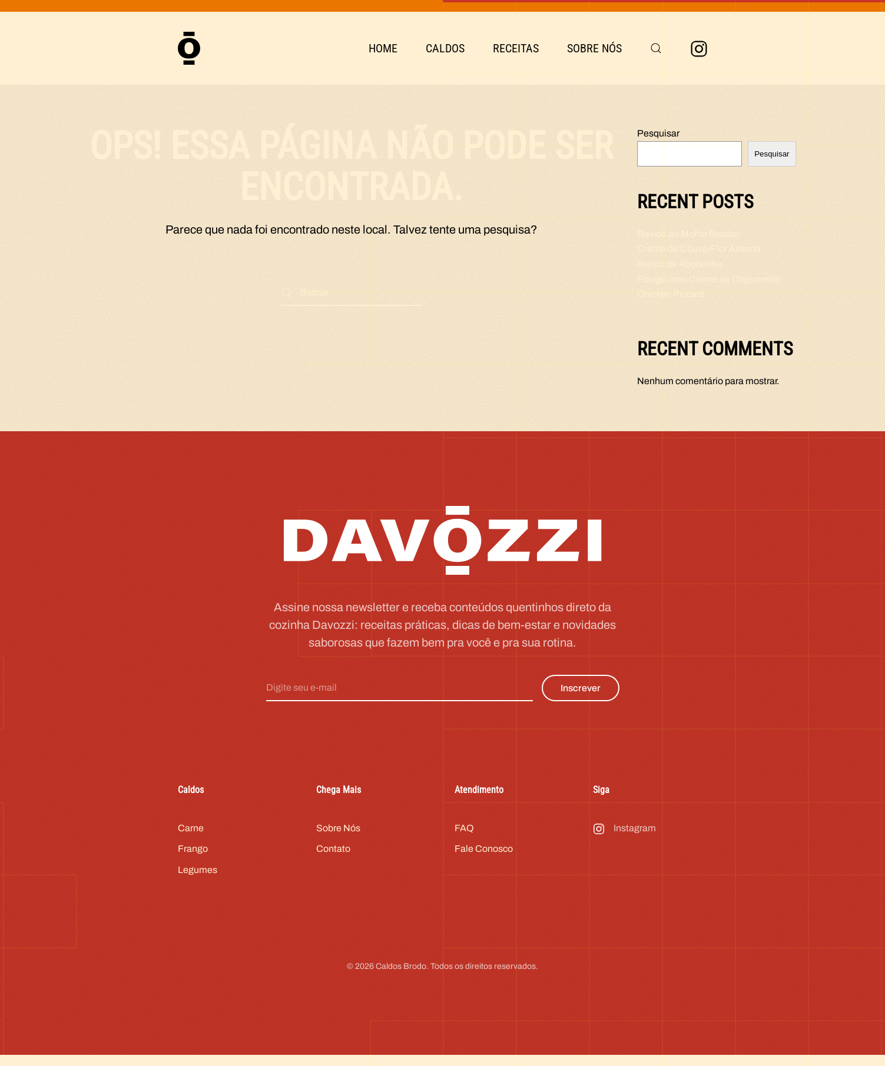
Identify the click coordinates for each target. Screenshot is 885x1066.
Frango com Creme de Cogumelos (709, 279)
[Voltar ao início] (189, 48)
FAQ (464, 836)
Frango (193, 857)
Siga (601, 798)
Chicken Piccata (671, 294)
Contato (333, 857)
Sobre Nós (594, 48)
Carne (191, 836)
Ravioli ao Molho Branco (688, 234)
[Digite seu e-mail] (399, 696)
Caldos (445, 48)
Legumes (197, 877)
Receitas (516, 48)
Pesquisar (658, 133)
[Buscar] (351, 292)
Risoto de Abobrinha (679, 264)
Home (383, 48)
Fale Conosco (484, 857)
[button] (656, 48)
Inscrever (581, 696)
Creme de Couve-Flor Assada (699, 249)
